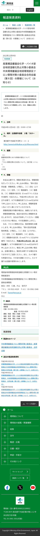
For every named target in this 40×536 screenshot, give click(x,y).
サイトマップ (17, 471)
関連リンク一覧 (18, 478)
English (30, 9)
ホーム (5, 25)
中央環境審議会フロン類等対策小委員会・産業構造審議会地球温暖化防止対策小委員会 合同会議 (19, 347)
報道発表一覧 (30, 25)
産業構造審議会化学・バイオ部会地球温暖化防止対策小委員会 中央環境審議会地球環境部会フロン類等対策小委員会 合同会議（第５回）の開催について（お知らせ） (20, 367)
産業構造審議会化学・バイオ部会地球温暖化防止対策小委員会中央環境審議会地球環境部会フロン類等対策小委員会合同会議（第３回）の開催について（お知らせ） (20, 392)
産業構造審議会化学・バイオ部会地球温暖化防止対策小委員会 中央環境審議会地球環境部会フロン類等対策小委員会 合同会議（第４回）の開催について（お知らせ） (20, 379)
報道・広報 (16, 25)
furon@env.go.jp (14, 292)
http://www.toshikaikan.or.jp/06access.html (21, 144)
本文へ (9, 10)
